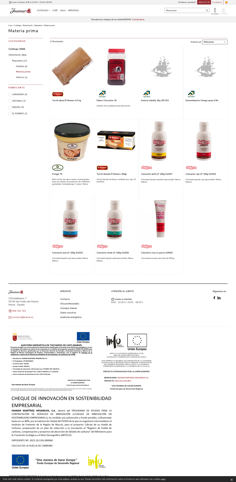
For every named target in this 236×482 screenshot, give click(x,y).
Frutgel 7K (57, 174)
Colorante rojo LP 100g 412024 (201, 174)
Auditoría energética (70, 317)
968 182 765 (19, 310)
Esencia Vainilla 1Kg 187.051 (155, 100)
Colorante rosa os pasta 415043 (157, 252)
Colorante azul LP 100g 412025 (67, 252)
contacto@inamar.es (22, 317)
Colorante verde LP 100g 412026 (113, 252)
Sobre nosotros (68, 312)
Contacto (65, 299)
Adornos (21, 77)
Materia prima (23, 71)
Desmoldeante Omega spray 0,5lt (202, 100)
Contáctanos (138, 19)
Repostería (19, 60)
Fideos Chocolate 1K (107, 100)
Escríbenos (217, 2)
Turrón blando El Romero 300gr (112, 174)
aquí (163, 479)
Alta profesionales (69, 303)
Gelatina (21, 66)
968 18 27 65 (204, 2)
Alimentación (17, 54)
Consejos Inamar (68, 308)
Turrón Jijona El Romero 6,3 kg (66, 100)
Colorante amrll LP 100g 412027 (156, 174)
